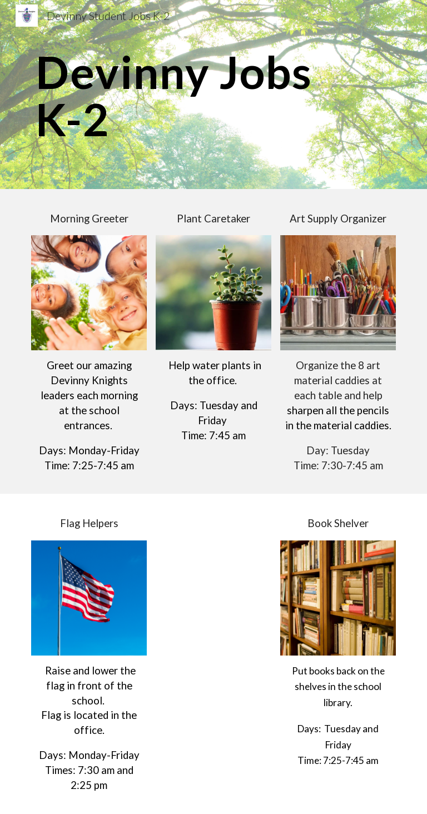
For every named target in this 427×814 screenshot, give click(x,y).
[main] (213, 95)
